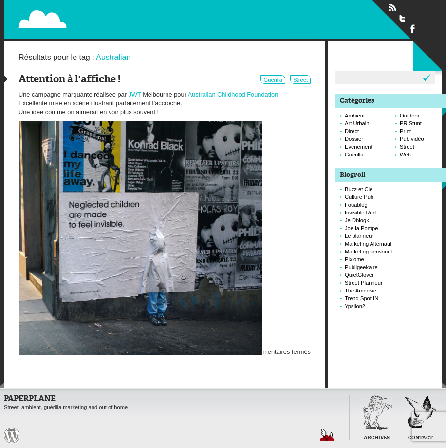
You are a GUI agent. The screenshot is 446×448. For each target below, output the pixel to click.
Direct (352, 131)
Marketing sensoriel (368, 251)
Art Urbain (357, 123)
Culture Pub (359, 197)
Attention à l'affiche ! (70, 80)
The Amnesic (360, 290)
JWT (135, 94)
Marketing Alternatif (368, 244)
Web (405, 154)
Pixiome (354, 259)
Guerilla (272, 80)
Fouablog (356, 205)
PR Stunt (411, 123)
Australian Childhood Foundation (233, 94)
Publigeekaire (361, 267)
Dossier (354, 139)
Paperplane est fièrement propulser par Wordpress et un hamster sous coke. (11, 435)
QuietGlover (359, 275)
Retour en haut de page (327, 435)
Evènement (358, 147)
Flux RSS (392, 8)
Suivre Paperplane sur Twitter (403, 18)
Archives (377, 438)
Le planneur (359, 236)
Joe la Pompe (361, 228)
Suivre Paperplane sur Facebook (413, 28)
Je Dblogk (357, 220)
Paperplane (102, 13)
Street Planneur (364, 283)
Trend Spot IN (361, 298)
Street (300, 80)
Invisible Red (360, 212)
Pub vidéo (412, 139)
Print (405, 131)
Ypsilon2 (355, 306)
